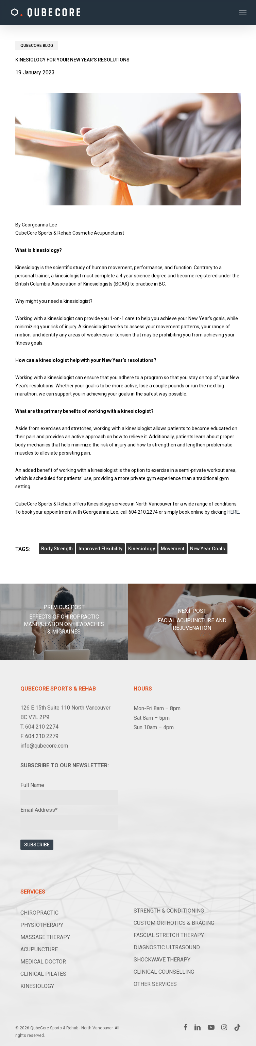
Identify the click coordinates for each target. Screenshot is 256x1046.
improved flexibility (100, 548)
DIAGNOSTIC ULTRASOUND (167, 947)
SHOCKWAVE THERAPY (162, 959)
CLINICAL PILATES (43, 974)
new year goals (207, 548)
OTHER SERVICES (155, 984)
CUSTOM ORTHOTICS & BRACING (174, 923)
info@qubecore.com (44, 745)
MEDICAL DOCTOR (43, 961)
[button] (242, 12)
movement (172, 548)
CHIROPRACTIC (39, 913)
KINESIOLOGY (37, 986)
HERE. (233, 512)
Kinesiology (141, 548)
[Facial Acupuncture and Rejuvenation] (192, 622)
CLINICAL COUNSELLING (164, 972)
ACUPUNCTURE (39, 949)
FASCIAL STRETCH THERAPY (169, 935)
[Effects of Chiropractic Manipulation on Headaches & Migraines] (64, 622)
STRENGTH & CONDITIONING (169, 910)
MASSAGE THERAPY (45, 937)
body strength (57, 548)
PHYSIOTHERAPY (41, 925)
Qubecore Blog (36, 45)
